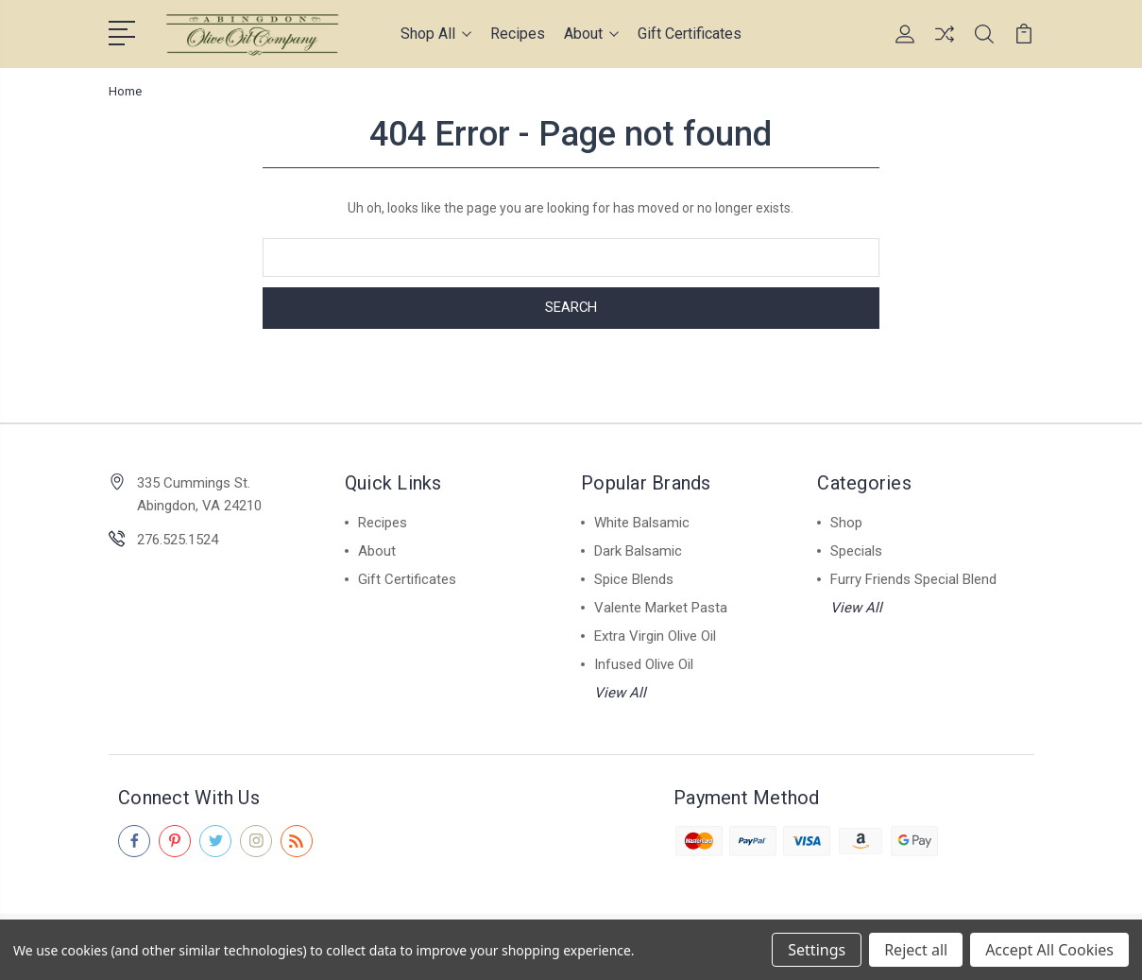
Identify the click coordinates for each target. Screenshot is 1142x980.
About (591, 34)
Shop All (436, 34)
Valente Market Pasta (660, 607)
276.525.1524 (177, 539)
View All (620, 692)
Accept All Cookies (1049, 949)
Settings (816, 949)
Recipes (517, 34)
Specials (856, 550)
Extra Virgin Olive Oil (655, 636)
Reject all (915, 949)
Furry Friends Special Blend (913, 579)
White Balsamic (642, 522)
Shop (846, 522)
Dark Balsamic (638, 550)
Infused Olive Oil (643, 664)
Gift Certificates (689, 34)
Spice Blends (633, 579)
